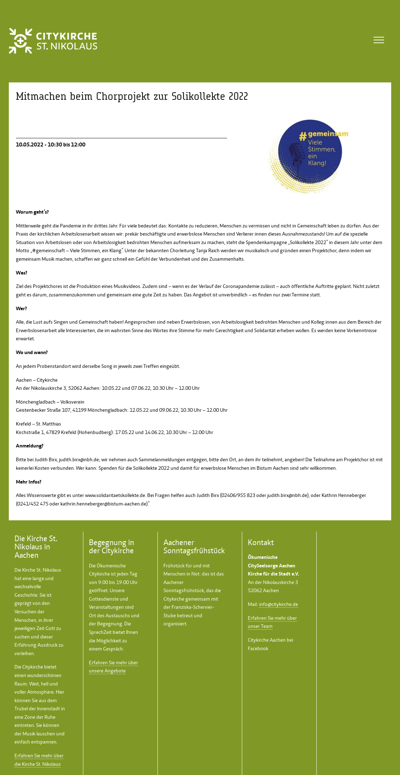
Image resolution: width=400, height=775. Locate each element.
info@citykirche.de (278, 604)
